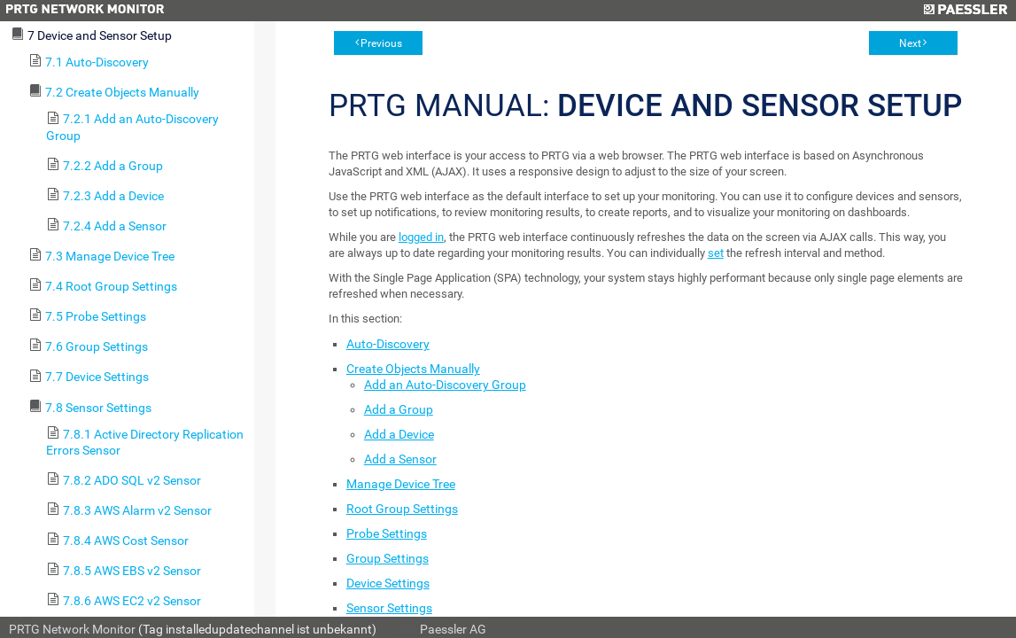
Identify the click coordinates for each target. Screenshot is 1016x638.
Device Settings (388, 583)
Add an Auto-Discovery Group (445, 384)
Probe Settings (386, 533)
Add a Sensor (400, 459)
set (716, 253)
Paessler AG (453, 629)
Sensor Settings (389, 608)
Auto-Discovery (388, 344)
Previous (381, 43)
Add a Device (399, 434)
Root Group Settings (402, 509)
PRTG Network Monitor (72, 629)
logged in (421, 237)
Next (910, 43)
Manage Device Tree (400, 484)
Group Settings (387, 558)
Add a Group (398, 409)
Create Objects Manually (413, 369)
